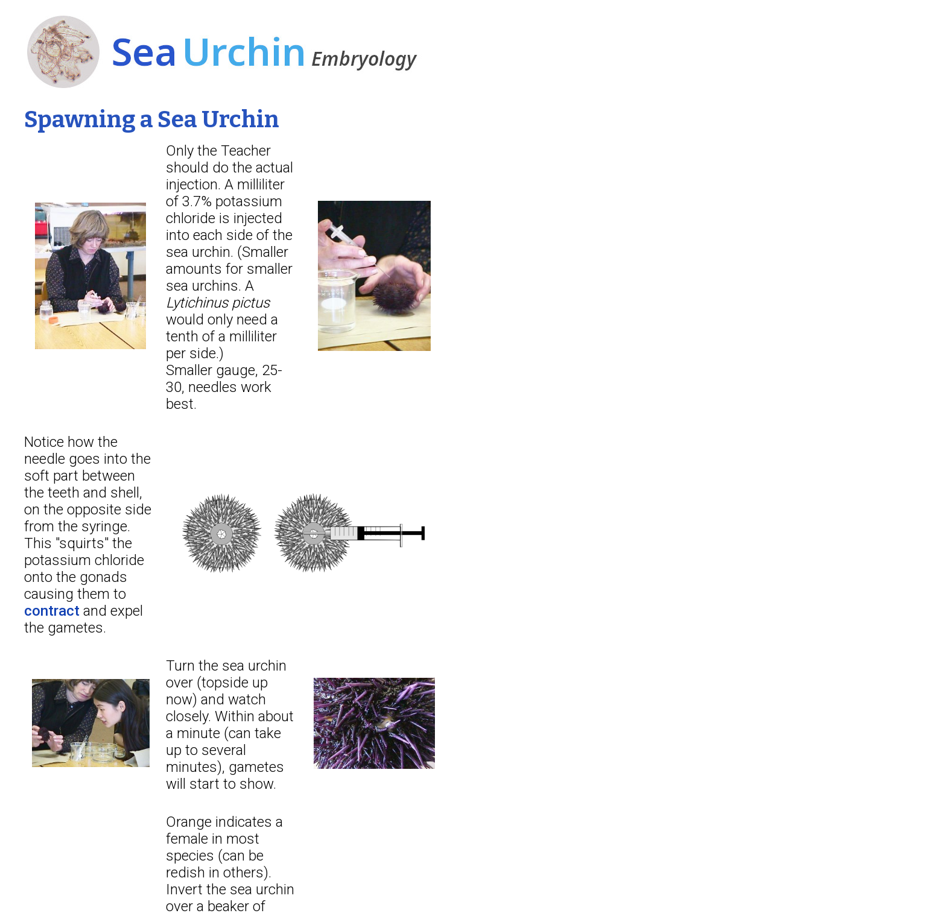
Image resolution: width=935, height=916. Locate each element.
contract (52, 610)
